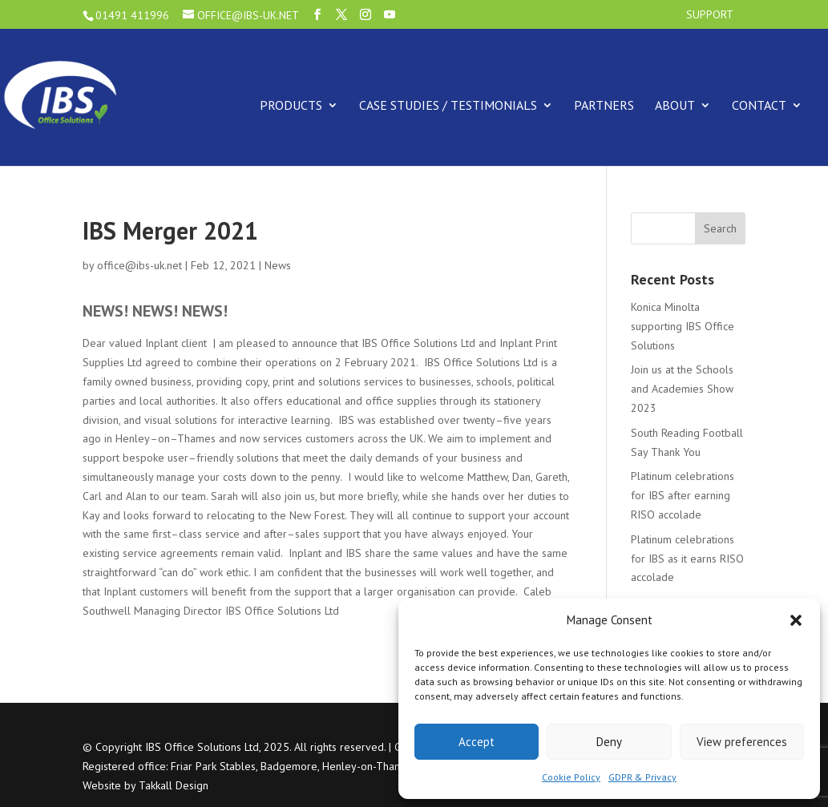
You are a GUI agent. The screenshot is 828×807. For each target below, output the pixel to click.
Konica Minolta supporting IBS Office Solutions (682, 326)
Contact (759, 105)
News (278, 265)
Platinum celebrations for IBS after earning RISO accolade (682, 495)
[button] (796, 620)
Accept (476, 741)
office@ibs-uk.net (139, 265)
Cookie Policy (571, 777)
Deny (609, 741)
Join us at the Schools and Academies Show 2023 (682, 388)
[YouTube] (389, 15)
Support (709, 15)
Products (291, 105)
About (675, 105)
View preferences (742, 741)
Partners (604, 105)
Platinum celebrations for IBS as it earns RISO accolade (687, 558)
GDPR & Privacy (642, 777)
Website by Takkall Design (145, 785)
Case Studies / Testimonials (448, 105)
